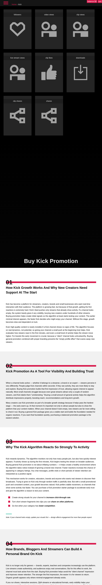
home (14, 4)
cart (99, 1)
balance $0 (92, 1)
